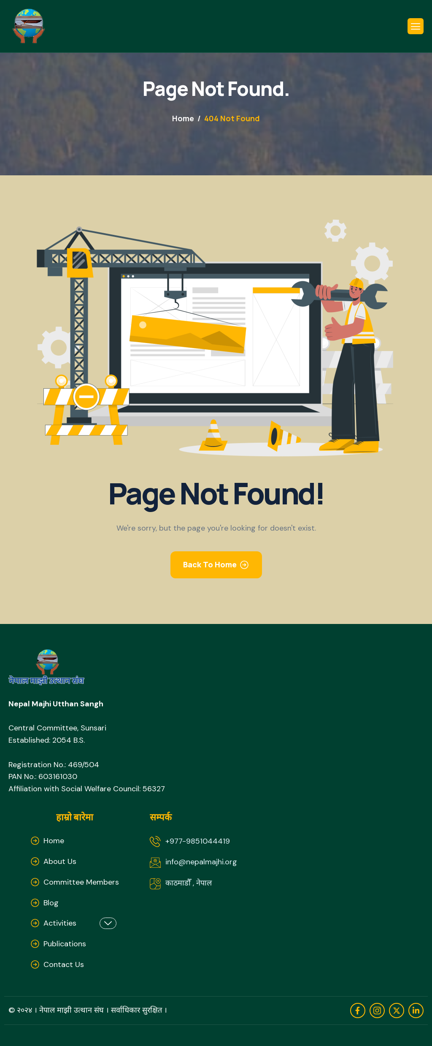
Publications (64, 944)
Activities (79, 923)
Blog (51, 903)
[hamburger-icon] (416, 26)
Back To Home (210, 564)
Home (53, 841)
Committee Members (81, 882)
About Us (59, 861)
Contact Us (63, 964)
